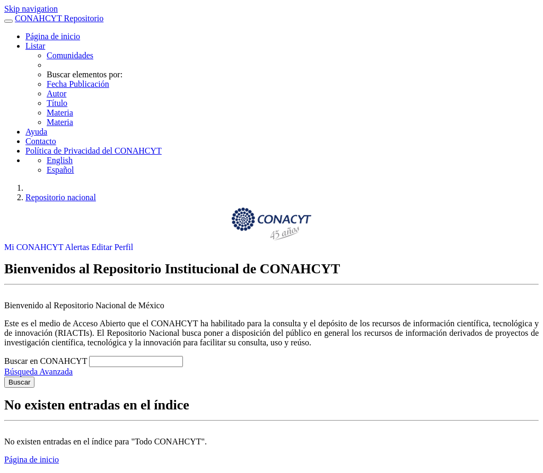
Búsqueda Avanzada (38, 371)
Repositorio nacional (60, 197)
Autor (56, 93)
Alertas (78, 247)
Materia (60, 112)
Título (57, 103)
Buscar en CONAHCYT (46, 360)
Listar (35, 45)
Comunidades (70, 55)
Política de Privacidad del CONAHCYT (93, 150)
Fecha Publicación (78, 83)
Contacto (40, 141)
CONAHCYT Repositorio (59, 18)
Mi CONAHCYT (34, 247)
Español (60, 169)
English (60, 160)
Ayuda (36, 131)
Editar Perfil (113, 247)
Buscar (19, 382)
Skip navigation (31, 8)
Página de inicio (52, 36)
